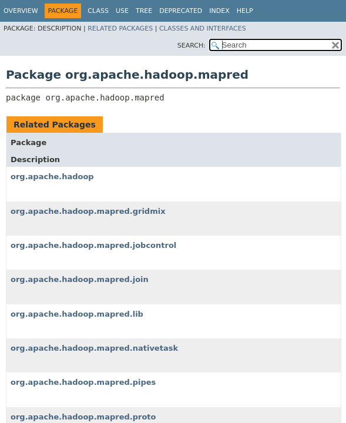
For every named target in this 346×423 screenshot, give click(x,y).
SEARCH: (191, 45)
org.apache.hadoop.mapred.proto (83, 416)
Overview (21, 11)
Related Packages (120, 28)
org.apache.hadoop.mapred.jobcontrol (93, 245)
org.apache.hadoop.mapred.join (80, 279)
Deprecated (180, 11)
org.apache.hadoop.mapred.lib (77, 314)
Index (219, 11)
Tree (144, 11)
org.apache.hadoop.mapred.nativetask (94, 348)
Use (122, 11)
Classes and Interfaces (202, 28)
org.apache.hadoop (52, 176)
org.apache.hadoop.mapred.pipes (83, 382)
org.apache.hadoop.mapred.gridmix (88, 211)
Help (245, 11)
